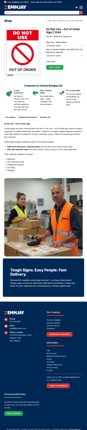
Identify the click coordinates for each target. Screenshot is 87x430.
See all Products (53, 326)
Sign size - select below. (56, 42)
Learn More (50, 62)
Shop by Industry (53, 323)
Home (49, 21)
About (49, 359)
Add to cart (55, 67)
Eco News (51, 362)
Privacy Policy (52, 368)
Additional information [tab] (27, 117)
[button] (76, 7)
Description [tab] (11, 117)
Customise (51, 329)
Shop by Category (54, 320)
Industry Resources (54, 365)
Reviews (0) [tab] (45, 117)
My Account (51, 353)
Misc (54, 21)
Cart (48, 350)
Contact (50, 370)
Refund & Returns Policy (56, 356)
